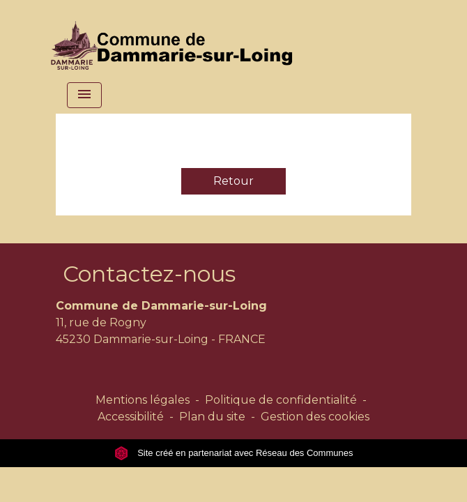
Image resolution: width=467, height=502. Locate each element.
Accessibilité (131, 416)
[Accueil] (175, 38)
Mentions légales (142, 399)
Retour (233, 181)
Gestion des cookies (315, 416)
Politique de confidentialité (281, 399)
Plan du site (212, 416)
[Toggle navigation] (84, 95)
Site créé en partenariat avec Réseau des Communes (233, 453)
